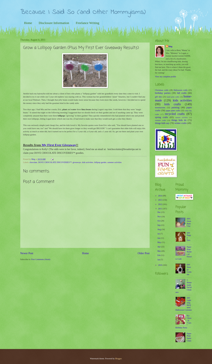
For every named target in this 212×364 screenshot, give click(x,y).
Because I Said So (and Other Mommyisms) (83, 12)
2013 (160, 200)
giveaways (77, 162)
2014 (160, 196)
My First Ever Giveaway (59, 145)
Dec (159, 212)
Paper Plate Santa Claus (189, 337)
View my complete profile (165, 76)
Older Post (144, 253)
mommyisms (160, 107)
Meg (170, 46)
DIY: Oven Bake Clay (189, 222)
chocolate (33, 162)
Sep (159, 225)
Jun (159, 238)
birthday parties (163, 93)
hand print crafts (173, 97)
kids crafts (172, 104)
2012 (160, 204)
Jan (159, 260)
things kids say (162, 123)
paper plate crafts (173, 110)
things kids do (178, 120)
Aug (159, 229)
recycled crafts (175, 114)
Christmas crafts (162, 90)
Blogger (118, 358)
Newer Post (26, 253)
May (159, 242)
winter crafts (181, 123)
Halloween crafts (181, 90)
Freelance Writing (87, 23)
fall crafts (182, 93)
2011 (160, 209)
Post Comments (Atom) (40, 259)
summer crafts (160, 120)
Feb (159, 255)
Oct (159, 221)
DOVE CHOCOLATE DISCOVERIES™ (55, 162)
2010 (160, 265)
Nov (159, 216)
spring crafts (161, 117)
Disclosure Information (54, 23)
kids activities (87, 162)
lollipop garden (100, 162)
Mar (159, 251)
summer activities (114, 162)
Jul (158, 234)
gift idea (158, 97)
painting (175, 107)
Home (28, 23)
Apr (159, 247)
